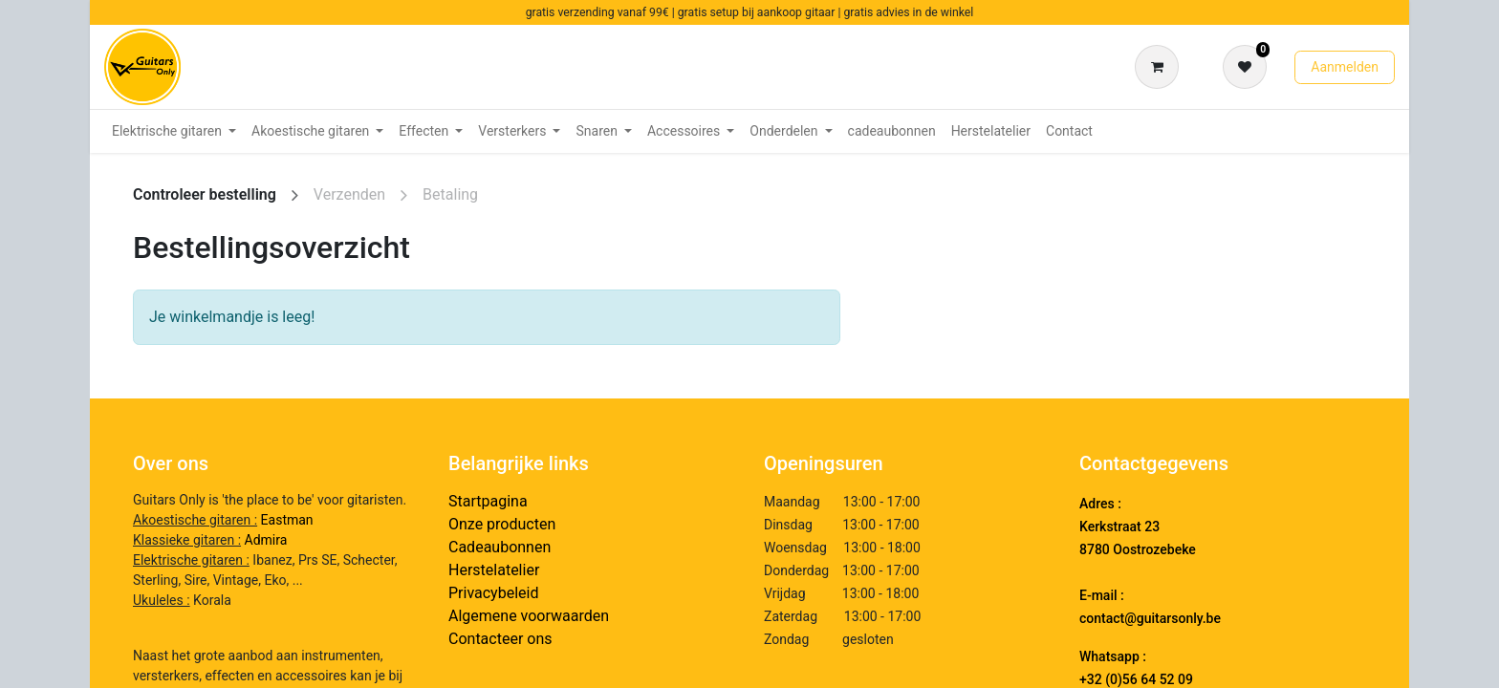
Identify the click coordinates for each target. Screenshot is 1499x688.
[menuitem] (174, 131)
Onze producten (501, 524)
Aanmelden (1345, 67)
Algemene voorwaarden (528, 616)
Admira (266, 540)
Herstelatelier (493, 570)
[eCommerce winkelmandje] (1161, 67)
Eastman (287, 519)
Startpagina (488, 501)
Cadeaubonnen (499, 547)
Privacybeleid (493, 593)
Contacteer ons (500, 639)
